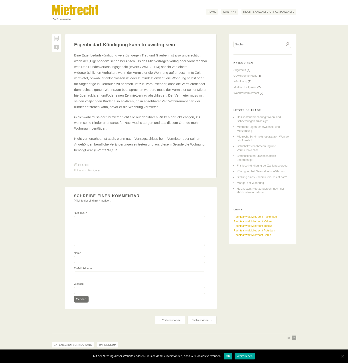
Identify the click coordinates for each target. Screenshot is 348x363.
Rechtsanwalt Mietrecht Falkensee (255, 216)
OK (228, 356)
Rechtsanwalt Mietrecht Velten (252, 221)
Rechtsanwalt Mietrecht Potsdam (254, 230)
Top (289, 337)
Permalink (56, 39)
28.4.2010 (83, 165)
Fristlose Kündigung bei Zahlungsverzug (262, 165)
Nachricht (80, 212)
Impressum (107, 345)
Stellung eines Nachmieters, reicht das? (262, 177)
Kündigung (93, 170)
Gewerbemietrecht (245, 75)
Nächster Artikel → (202, 320)
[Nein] (342, 356)
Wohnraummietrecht (246, 93)
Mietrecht (75, 10)
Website (79, 283)
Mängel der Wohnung (250, 182)
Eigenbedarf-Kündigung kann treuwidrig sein (124, 44)
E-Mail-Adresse (83, 268)
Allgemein (239, 70)
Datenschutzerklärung (72, 345)
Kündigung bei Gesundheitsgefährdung (261, 171)
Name (77, 253)
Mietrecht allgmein (245, 87)
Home (212, 11)
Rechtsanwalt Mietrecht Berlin (252, 235)
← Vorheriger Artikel (170, 320)
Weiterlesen (245, 356)
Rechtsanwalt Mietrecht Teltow (252, 225)
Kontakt (229, 11)
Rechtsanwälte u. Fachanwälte (269, 11)
